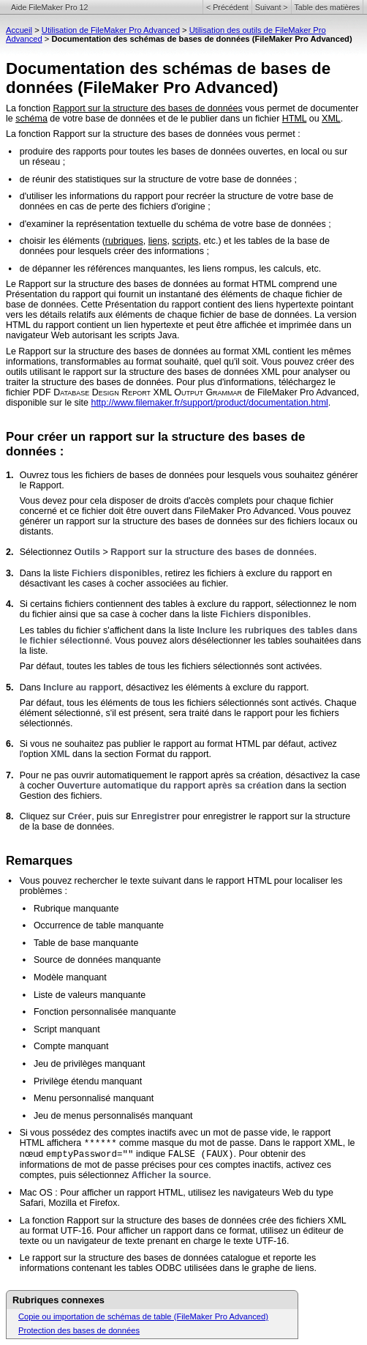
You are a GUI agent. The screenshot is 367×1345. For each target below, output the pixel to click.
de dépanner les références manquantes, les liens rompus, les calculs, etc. (170, 269)
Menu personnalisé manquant (94, 1098)
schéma (31, 118)
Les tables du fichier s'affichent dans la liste (108, 630)
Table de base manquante (86, 943)
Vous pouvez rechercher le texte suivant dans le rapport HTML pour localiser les (181, 881)
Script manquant (67, 1029)
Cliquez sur (44, 816)
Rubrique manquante (76, 909)
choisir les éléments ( (62, 241)
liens (157, 241)
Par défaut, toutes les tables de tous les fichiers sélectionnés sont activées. (171, 666)
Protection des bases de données (79, 1330)
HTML (294, 118)
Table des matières (327, 7)
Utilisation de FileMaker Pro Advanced (111, 30)
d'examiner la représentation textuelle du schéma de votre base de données (173, 224)
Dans (32, 687)
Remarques (39, 861)
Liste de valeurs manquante (89, 995)
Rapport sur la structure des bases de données (147, 108)
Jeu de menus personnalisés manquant (113, 1116)
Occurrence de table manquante (99, 925)
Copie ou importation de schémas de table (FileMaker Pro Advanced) (143, 1316)
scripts (185, 241)
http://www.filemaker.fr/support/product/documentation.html (209, 403)
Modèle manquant (70, 977)
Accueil (19, 30)
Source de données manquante (97, 960)
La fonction (29, 108)
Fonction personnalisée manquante (105, 1012)
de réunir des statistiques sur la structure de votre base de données (156, 179)
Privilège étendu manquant (88, 1081)
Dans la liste (46, 573)
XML (331, 118)
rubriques (124, 241)
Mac (28, 1193)
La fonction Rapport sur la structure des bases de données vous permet (150, 134)
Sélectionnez (47, 552)
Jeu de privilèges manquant (89, 1064)
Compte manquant (71, 1046)
